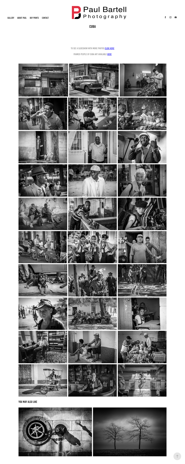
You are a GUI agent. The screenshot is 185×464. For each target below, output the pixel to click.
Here (109, 54)
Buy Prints (34, 18)
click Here (109, 48)
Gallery (10, 18)
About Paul (22, 18)
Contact (45, 18)
